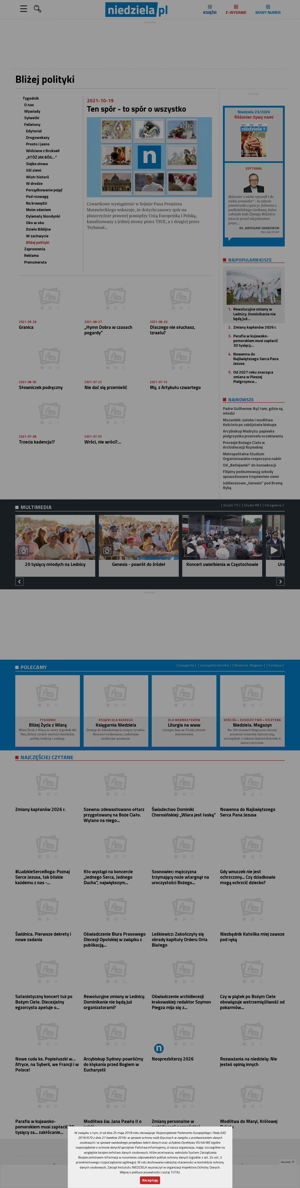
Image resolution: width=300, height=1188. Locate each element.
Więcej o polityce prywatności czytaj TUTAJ (150, 1172)
